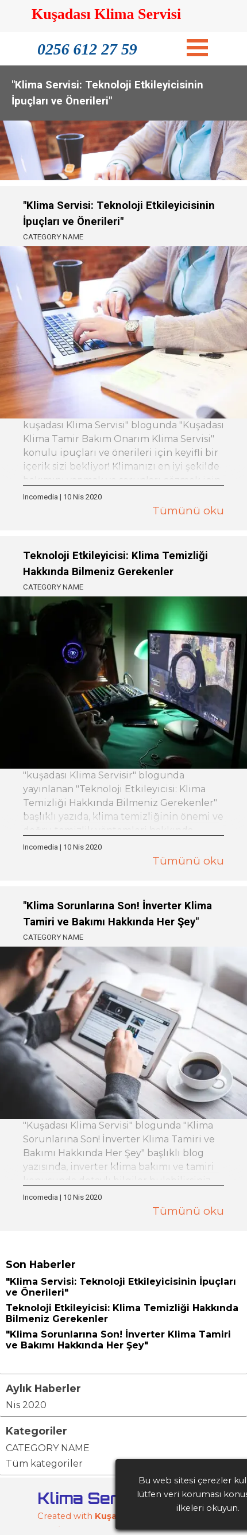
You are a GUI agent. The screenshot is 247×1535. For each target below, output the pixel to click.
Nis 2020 (26, 1405)
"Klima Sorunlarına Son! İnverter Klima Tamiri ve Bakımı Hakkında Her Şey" (118, 1340)
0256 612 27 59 (87, 49)
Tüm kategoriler (44, 1463)
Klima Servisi (92, 1498)
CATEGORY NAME (53, 236)
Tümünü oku (188, 510)
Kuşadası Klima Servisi (106, 14)
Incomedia (40, 497)
